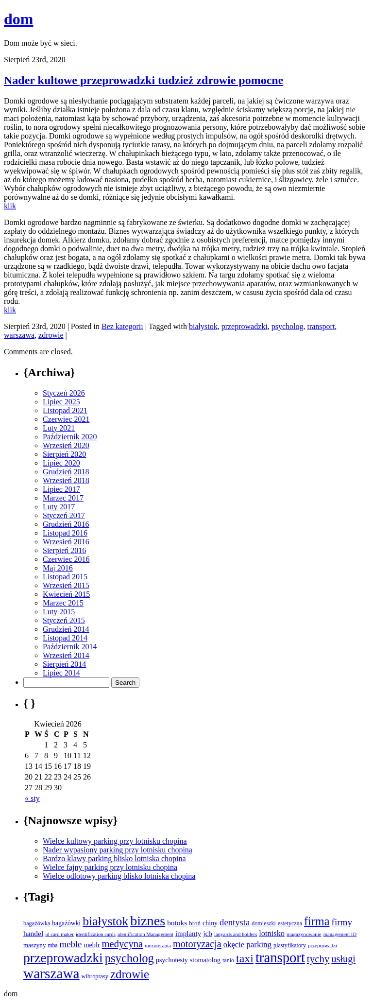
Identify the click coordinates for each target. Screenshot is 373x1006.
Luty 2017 (59, 507)
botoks (177, 923)
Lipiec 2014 (61, 673)
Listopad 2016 (65, 533)
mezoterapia (158, 945)
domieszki (264, 923)
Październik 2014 (70, 646)
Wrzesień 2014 (66, 655)
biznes (147, 920)
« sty (32, 798)
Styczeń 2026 (64, 393)
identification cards (96, 934)
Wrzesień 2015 (66, 585)
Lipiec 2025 (61, 402)
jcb (207, 933)
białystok (203, 326)
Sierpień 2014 (64, 664)
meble (71, 944)
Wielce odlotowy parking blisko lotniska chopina (119, 876)
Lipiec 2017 (61, 489)
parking (258, 944)
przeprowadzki (244, 326)
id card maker (59, 934)
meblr (92, 945)
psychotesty (172, 960)
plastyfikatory (289, 945)
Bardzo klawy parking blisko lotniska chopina (114, 858)
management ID (339, 934)
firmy (342, 922)
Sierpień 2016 (64, 550)
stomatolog (205, 960)
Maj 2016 (58, 568)
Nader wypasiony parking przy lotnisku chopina (117, 850)
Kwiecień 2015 (66, 594)
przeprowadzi (322, 945)
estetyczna (290, 923)
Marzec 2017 (63, 498)
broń (195, 923)
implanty (188, 933)
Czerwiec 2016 (66, 559)
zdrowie (51, 335)
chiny (210, 923)
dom (18, 19)
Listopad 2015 (65, 576)
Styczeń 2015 (64, 620)
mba (52, 945)
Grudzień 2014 (66, 629)
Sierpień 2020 (64, 454)
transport (321, 326)
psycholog (287, 326)
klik (10, 206)
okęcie (233, 944)
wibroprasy (95, 976)
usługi (343, 959)
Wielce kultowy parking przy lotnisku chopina (115, 841)
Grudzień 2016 (66, 524)
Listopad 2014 (65, 638)
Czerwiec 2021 (66, 419)
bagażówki (66, 923)
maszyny (34, 945)
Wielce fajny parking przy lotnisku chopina (110, 867)
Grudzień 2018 (66, 472)
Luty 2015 (59, 611)
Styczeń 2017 (64, 515)
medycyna (122, 943)
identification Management (145, 934)
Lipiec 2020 (61, 463)
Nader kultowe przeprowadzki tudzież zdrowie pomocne (143, 80)
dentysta (235, 922)
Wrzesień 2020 (66, 445)
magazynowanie (304, 934)
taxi (245, 958)
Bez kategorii (122, 326)
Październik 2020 (70, 437)
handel (33, 933)
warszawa (19, 335)
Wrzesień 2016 (66, 542)
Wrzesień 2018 (66, 480)
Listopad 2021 (65, 410)
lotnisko (272, 933)
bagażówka (36, 923)
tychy (318, 959)
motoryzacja (197, 943)
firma (317, 921)
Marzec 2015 (63, 603)
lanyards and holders (235, 934)
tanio (228, 960)
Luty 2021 (59, 428)
